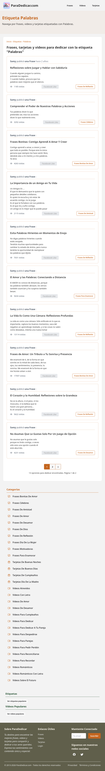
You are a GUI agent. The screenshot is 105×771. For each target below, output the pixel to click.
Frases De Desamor (85, 453)
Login (40, 746)
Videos (82, 5)
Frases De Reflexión (85, 86)
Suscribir (94, 736)
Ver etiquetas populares (16, 701)
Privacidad (72, 765)
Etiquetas (17, 41)
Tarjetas (96, 5)
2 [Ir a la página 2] (52, 466)
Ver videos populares (15, 714)
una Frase (30, 61)
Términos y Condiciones (90, 765)
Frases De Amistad (85, 213)
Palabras (27, 41)
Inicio (9, 41)
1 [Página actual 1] (46, 466)
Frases (70, 5)
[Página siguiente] (58, 466)
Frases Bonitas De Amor (83, 163)
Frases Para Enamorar (84, 296)
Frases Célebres (87, 122)
